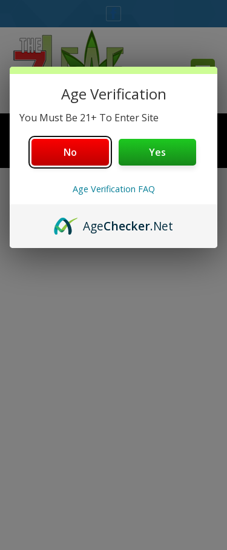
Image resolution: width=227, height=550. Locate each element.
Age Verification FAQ (114, 189)
